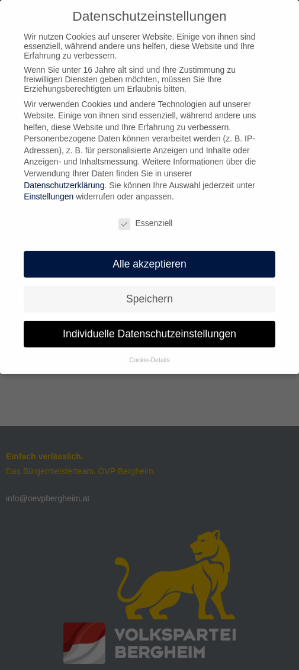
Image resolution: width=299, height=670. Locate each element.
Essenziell (145, 218)
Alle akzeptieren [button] (149, 259)
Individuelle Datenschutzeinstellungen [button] (149, 328)
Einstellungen (48, 192)
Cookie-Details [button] (149, 354)
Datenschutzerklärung (64, 180)
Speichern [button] (149, 293)
